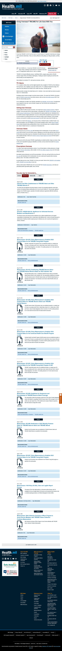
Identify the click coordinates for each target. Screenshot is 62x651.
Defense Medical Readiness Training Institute (37, 563)
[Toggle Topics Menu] (30, 13)
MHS (35, 13)
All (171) (19, 175)
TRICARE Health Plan (52, 70)
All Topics (49, 554)
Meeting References (38, 610)
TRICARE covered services (25, 97)
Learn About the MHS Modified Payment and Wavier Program (51, 605)
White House (54, 635)
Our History (22, 562)
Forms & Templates (37, 605)
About (13, 13)
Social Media (8, 39)
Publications (36, 616)
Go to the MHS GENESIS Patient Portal (52, 601)
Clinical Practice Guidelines (37, 596)
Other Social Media (44, 64)
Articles (7, 26)
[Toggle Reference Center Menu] (45, 13)
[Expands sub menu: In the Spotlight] (3, 36)
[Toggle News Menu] (36, 13)
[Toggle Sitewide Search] (58, 13)
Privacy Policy (18, 632)
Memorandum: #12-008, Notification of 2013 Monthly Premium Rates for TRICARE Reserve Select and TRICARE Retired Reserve (35, 425)
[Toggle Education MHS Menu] (24, 13)
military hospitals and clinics (49, 109)
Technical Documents (38, 619)
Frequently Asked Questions (37, 608)
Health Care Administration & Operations (25, 230)
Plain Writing (39, 635)
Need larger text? (54, 18)
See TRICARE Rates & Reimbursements (51, 613)
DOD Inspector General (8, 635)
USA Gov (47, 635)
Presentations (36, 614)
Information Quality (19, 635)
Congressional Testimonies (36, 599)
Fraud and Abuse (36, 632)
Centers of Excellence (51, 576)
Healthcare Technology (51, 577)
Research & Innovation (51, 586)
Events (6, 52)
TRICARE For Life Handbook (50, 111)
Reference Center (38, 593)
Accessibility (45, 632)
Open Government (30, 635)
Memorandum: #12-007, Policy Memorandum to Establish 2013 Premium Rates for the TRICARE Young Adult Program (35, 456)
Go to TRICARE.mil (51, 595)
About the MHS (24, 551)
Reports (35, 618)
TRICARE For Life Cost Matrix (25, 162)
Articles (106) (32, 175)
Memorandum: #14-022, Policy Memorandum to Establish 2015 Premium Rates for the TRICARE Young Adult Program (35, 240)
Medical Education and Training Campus (38, 571)
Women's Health (50, 589)
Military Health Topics (51, 552)
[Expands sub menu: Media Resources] (3, 43)
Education (20, 13)
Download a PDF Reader (46, 646)
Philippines (29, 121)
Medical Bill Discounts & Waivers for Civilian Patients (52, 581)
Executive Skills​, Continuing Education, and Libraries (38, 567)
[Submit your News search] (14, 47)
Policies (35, 612)
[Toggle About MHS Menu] (15, 13)
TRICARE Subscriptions (47, 164)
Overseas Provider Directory (25, 113)
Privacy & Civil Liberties (52, 584)
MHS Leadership (23, 553)
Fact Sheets (36, 601)
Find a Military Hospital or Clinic (46, 150)
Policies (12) (25, 175)
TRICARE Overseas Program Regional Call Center (41, 135)
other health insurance (50, 97)
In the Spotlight (9, 36)
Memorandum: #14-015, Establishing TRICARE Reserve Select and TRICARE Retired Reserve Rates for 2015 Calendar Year (35, 270)
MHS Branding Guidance (25, 564)
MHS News (8, 22)
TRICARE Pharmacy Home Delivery (23, 150)
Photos (7, 30)
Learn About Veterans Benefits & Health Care (51, 608)
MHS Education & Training (38, 552)
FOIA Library (36, 603)
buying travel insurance (35, 118)
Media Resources (9, 43)
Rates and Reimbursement (33, 260)
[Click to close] (61, 395)
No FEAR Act (26, 632)
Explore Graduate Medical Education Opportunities (52, 622)
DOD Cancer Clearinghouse (50, 557)
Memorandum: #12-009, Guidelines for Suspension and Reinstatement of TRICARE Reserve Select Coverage (33, 394)
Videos (7, 33)
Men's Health (49, 588)
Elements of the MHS (24, 555)
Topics (28, 13)
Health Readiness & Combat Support (51, 573)
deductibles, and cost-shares (47, 101)
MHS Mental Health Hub (52, 563)
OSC (30, 638)
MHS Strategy (23, 557)
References (42, 13)
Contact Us (22, 566)
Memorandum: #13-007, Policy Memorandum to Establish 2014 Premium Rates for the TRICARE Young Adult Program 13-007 (35, 364)
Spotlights (7, 57)
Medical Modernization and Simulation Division (38, 574)
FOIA (52, 632)
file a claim (31, 130)
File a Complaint (50, 625)
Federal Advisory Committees (23, 559)
